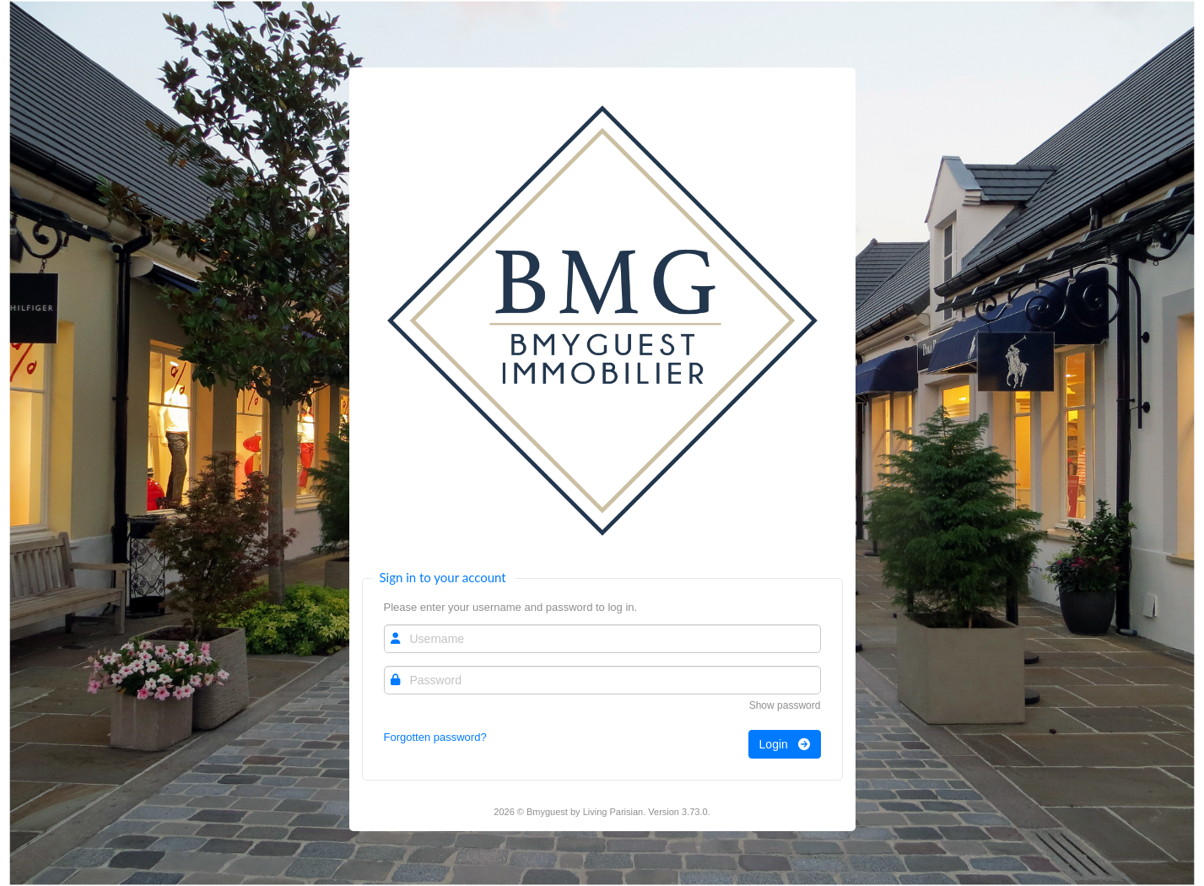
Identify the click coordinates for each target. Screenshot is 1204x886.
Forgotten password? (435, 737)
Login (784, 744)
